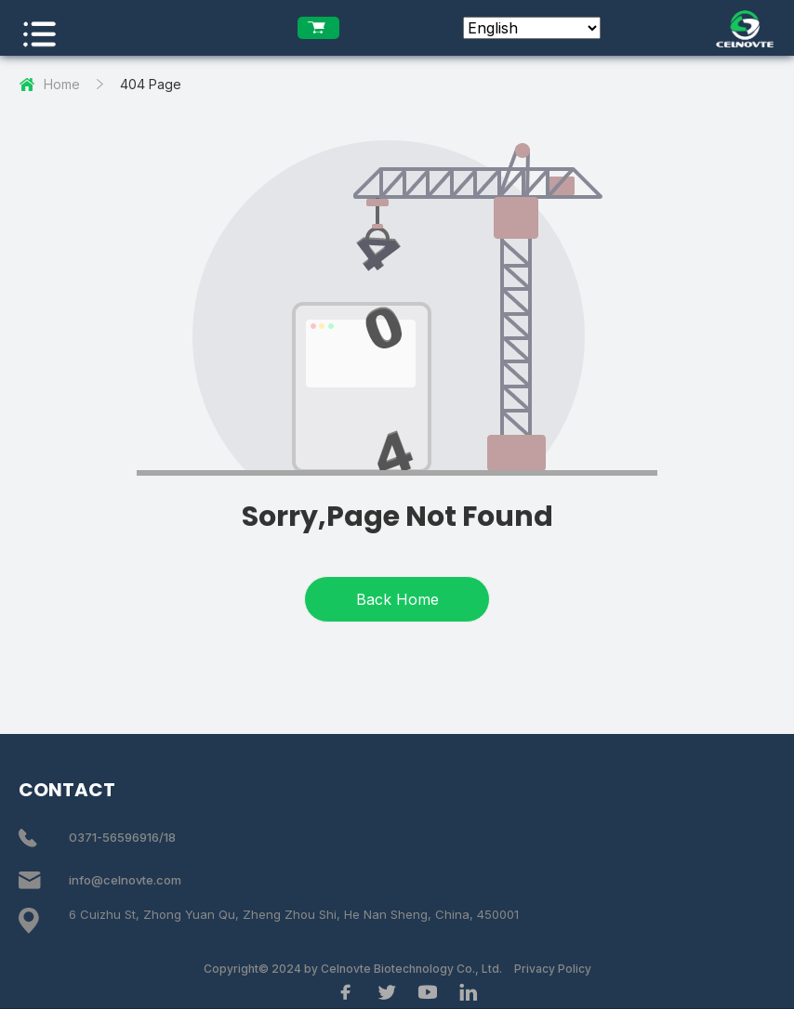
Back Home (397, 599)
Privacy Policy (552, 969)
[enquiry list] (318, 28)
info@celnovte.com (125, 879)
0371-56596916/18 (122, 837)
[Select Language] (532, 28)
